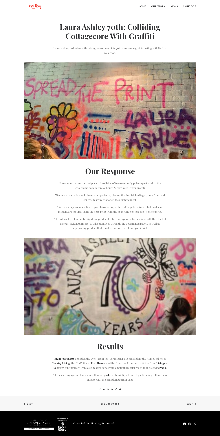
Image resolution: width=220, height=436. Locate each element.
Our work (158, 9)
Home (142, 9)
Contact (189, 9)
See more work (110, 404)
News (174, 9)
